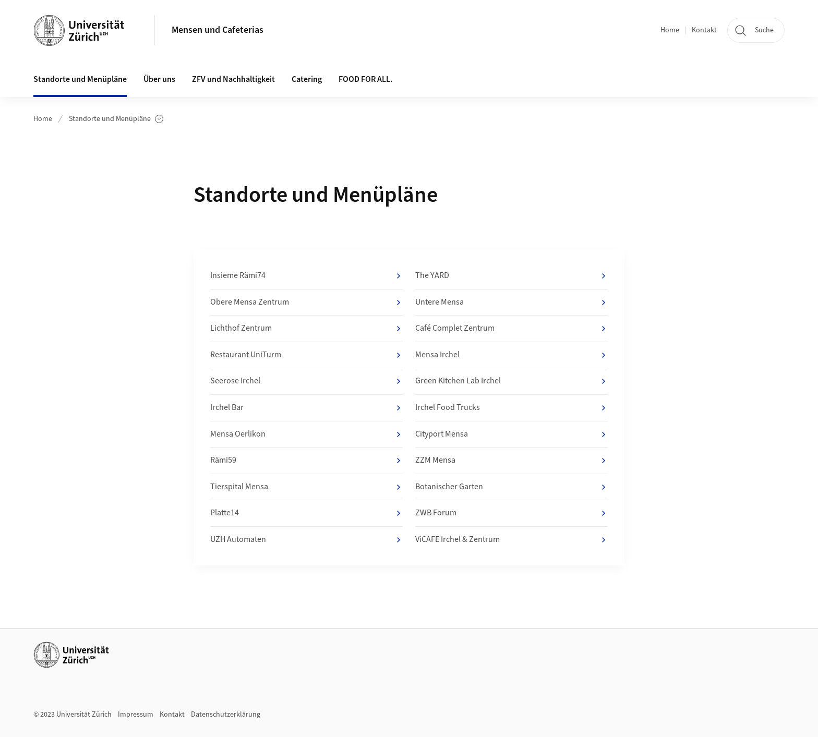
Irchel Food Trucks (511, 408)
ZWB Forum (511, 513)
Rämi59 (306, 460)
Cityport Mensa (511, 434)
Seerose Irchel (306, 381)
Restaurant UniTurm (306, 355)
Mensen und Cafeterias (217, 30)
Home (669, 30)
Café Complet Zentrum (511, 328)
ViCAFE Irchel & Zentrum (511, 540)
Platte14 (306, 513)
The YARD (511, 276)
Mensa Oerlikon (306, 434)
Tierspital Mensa (306, 487)
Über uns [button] (159, 79)
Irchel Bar (306, 408)
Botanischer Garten (511, 487)
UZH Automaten (306, 540)
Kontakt (704, 30)
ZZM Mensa (511, 460)
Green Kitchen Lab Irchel (511, 381)
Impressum (135, 714)
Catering (307, 79)
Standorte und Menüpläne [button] (80, 79)
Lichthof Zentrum (306, 328)
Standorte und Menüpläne (116, 119)
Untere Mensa (511, 302)
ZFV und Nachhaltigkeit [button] (233, 79)
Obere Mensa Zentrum (306, 302)
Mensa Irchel (511, 355)
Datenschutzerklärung (225, 714)
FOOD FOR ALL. (365, 79)
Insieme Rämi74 (306, 276)
